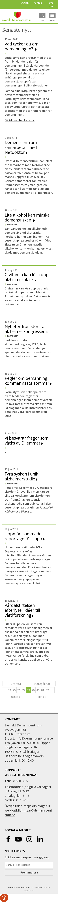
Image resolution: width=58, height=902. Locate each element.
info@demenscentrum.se (34, 738)
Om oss (51, 4)
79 (33, 690)
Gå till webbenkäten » (19, 120)
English (25, 2)
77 (23, 690)
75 (14, 690)
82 (47, 690)
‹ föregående (42, 684)
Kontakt (38, 4)
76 (18, 690)
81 (42, 690)
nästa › (15, 697)
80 (37, 690)
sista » (42, 697)
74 (9, 690)
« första (16, 684)
